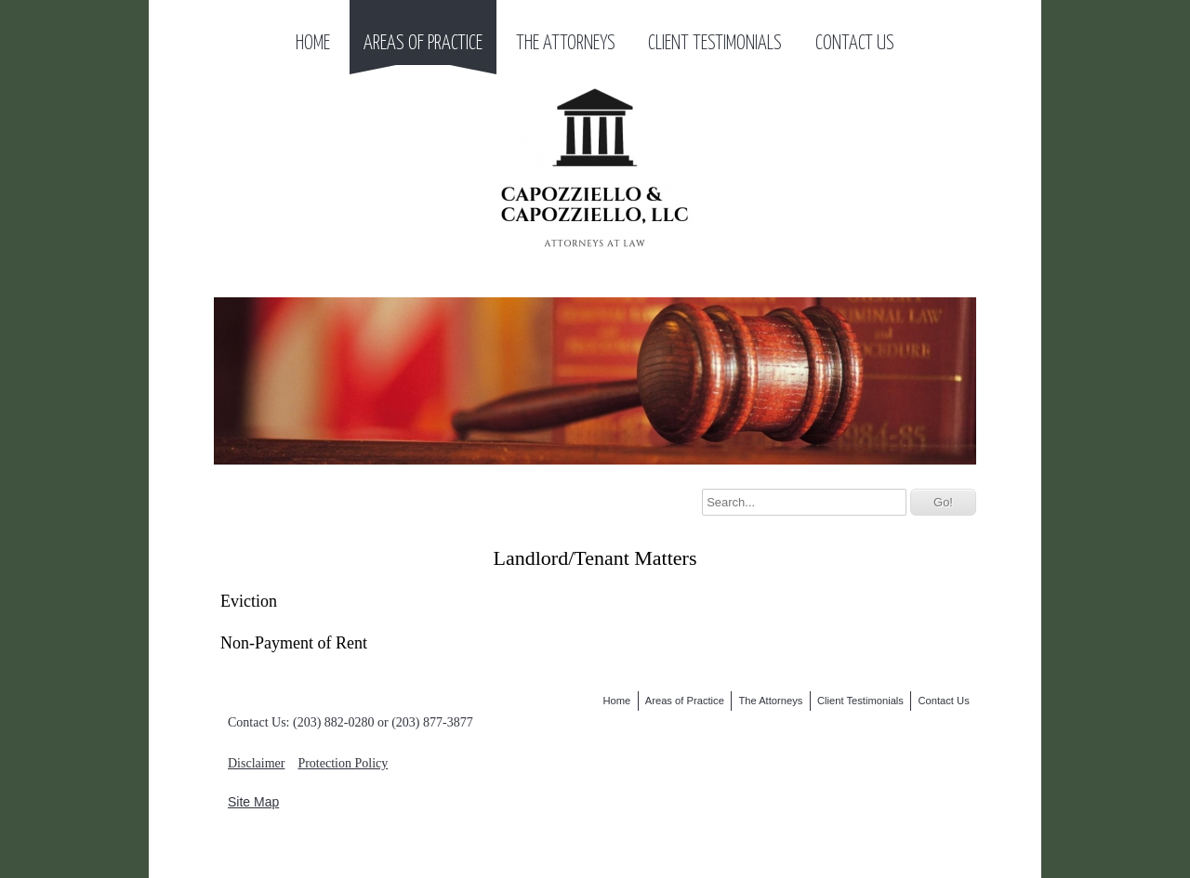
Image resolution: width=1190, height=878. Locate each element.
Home (313, 43)
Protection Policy (343, 763)
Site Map (253, 801)
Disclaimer (256, 763)
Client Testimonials (715, 43)
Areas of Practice (423, 43)
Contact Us (854, 43)
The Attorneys (565, 43)
